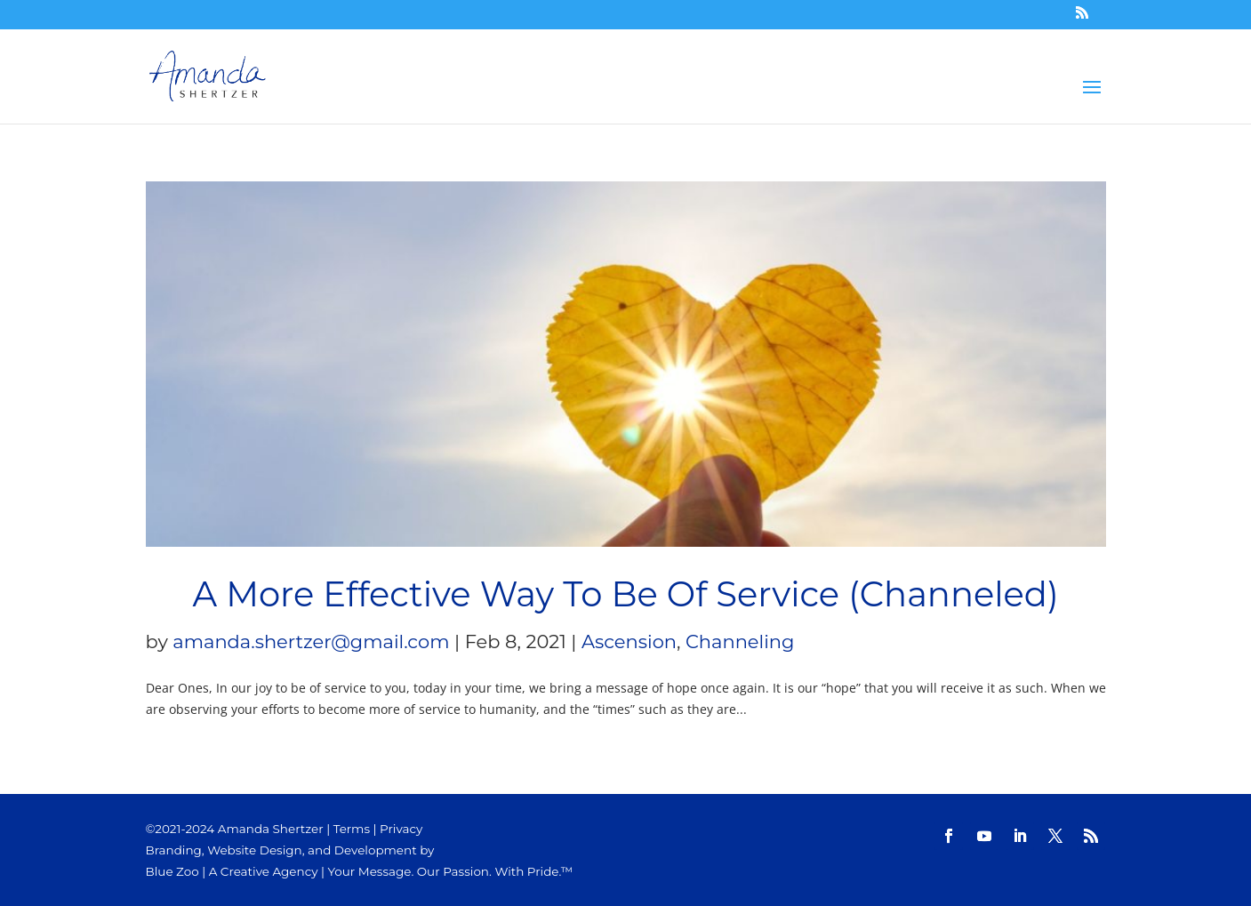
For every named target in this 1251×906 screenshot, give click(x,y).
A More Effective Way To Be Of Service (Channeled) (625, 594)
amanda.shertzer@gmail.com (310, 641)
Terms (351, 829)
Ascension (629, 641)
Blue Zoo (172, 871)
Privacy (401, 829)
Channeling (740, 641)
